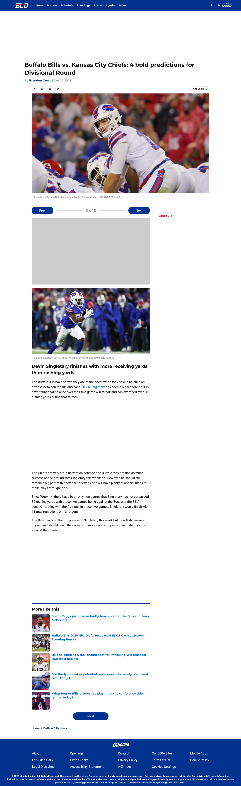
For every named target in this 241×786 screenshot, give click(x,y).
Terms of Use (161, 760)
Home (36, 728)
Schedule (67, 5)
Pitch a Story (79, 760)
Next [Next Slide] (139, 210)
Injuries (111, 5)
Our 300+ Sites (162, 753)
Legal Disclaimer (44, 766)
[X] (218, 5)
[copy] (57, 88)
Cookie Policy (199, 760)
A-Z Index (125, 766)
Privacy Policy (128, 760)
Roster (98, 5)
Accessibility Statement (87, 766)
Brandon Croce (40, 80)
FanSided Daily (42, 760)
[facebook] (211, 5)
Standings (83, 5)
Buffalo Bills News (55, 728)
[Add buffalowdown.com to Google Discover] (200, 88)
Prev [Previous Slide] (42, 210)
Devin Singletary (93, 387)
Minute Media (27, 776)
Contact (123, 753)
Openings (76, 753)
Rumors (52, 5)
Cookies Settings (164, 766)
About (36, 753)
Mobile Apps (199, 753)
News (40, 5)
